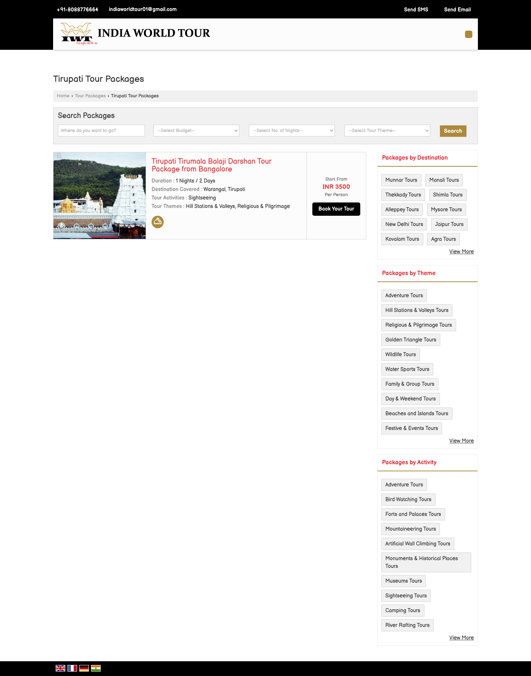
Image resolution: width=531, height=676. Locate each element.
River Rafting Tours (407, 625)
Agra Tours (443, 239)
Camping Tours (402, 610)
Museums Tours (403, 581)
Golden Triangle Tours (410, 340)
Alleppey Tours (402, 210)
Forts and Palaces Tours (413, 514)
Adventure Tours (404, 295)
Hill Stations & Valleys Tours (416, 310)
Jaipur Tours (449, 224)
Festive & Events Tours (411, 428)
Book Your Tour (336, 209)
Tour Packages (90, 96)
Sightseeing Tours (406, 596)
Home (63, 96)
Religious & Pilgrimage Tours (418, 325)
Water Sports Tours (407, 369)
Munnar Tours (401, 180)
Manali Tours (444, 180)
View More (461, 252)
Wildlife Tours (400, 354)
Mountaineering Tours (410, 529)
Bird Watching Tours (408, 499)
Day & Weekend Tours (410, 399)
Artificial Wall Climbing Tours (417, 544)
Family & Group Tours (409, 384)
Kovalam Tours (402, 239)
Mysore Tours (446, 210)
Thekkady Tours (403, 195)
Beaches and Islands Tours (416, 413)
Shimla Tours (448, 195)
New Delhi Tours (404, 224)
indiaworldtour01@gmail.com (143, 9)
